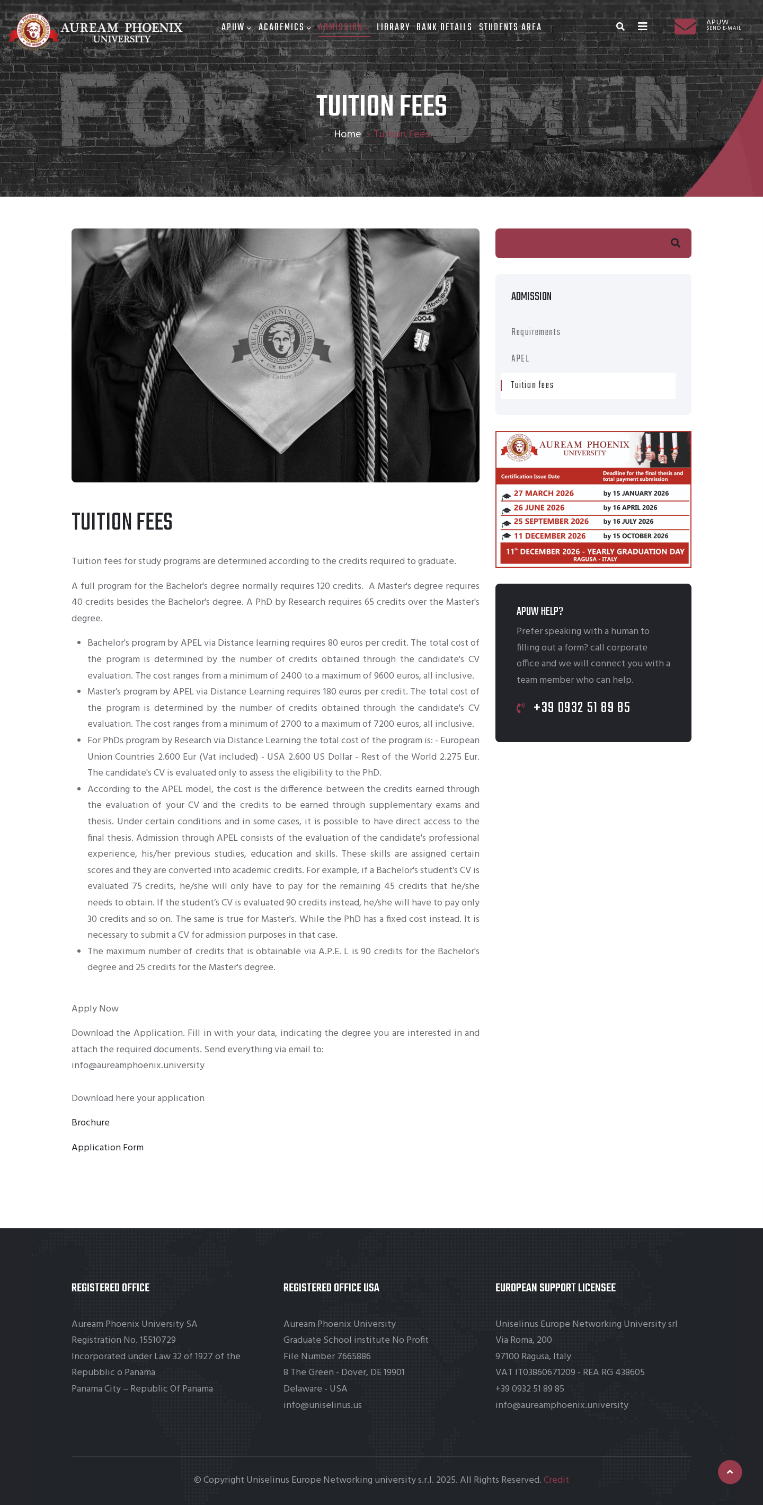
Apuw (236, 28)
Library (393, 28)
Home (347, 134)
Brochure (91, 1123)
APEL (520, 359)
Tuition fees (532, 385)
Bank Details (444, 28)
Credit (556, 1480)
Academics (285, 28)
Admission (344, 28)
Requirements (536, 332)
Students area (510, 28)
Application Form (108, 1148)
